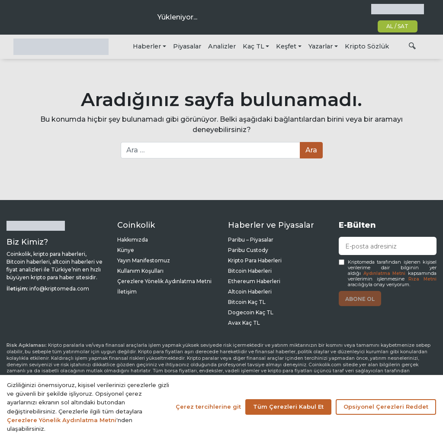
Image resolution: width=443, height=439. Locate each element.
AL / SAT (397, 26)
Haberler (147, 46)
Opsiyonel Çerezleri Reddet (385, 406)
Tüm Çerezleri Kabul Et (288, 406)
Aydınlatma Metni (384, 273)
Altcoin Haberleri (250, 291)
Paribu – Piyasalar (250, 239)
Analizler (222, 46)
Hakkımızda (132, 239)
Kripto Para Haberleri (255, 260)
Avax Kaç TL (244, 323)
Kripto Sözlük (367, 46)
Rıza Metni (422, 279)
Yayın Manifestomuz (143, 260)
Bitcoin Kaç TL (247, 302)
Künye (125, 250)
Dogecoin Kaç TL (250, 312)
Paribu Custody (248, 250)
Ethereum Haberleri (254, 281)
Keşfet (286, 46)
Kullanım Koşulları (140, 271)
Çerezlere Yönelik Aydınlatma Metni (164, 281)
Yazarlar (320, 46)
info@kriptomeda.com (59, 288)
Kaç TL (253, 46)
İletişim (127, 291)
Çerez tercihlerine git (208, 406)
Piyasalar (187, 46)
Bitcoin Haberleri (250, 271)
